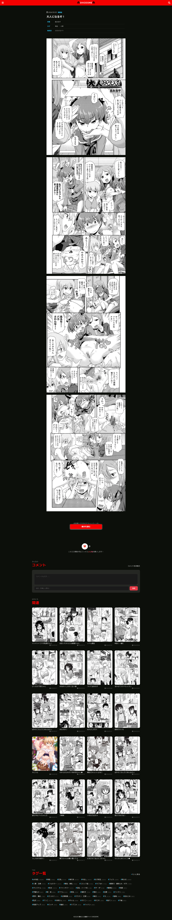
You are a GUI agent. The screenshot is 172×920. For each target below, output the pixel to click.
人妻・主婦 (39, 884)
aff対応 (38, 879)
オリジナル (39, 888)
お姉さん (61, 900)
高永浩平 (58, 22)
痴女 (97, 896)
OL (107, 896)
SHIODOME (86, 2)
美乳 (74, 892)
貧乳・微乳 (71, 884)
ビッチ (52, 904)
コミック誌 (87, 884)
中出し (87, 879)
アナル (63, 892)
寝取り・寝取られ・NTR (121, 884)
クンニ (48, 900)
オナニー (87, 900)
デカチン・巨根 (83, 896)
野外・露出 (39, 896)
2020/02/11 (59, 31)
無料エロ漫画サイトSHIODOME (89, 917)
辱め (97, 892)
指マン (111, 900)
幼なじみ (129, 896)
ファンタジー (66, 888)
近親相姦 (67, 896)
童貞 (64, 904)
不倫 (122, 900)
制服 (123, 888)
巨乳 (62, 879)
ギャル (73, 900)
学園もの (38, 892)
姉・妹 (51, 892)
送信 (133, 588)
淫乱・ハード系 (84, 888)
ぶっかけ (53, 896)
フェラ (114, 879)
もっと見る (136, 874)
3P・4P (99, 888)
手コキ (99, 900)
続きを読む (86, 526)
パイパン (90, 904)
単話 (56, 26)
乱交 (36, 900)
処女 (53, 888)
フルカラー (55, 884)
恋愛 (107, 892)
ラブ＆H (101, 884)
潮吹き (86, 892)
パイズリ (120, 892)
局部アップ (39, 904)
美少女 (126, 879)
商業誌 (60, 12)
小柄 (62, 26)
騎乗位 (112, 888)
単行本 (74, 879)
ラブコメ (76, 904)
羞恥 (117, 896)
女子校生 (100, 879)
